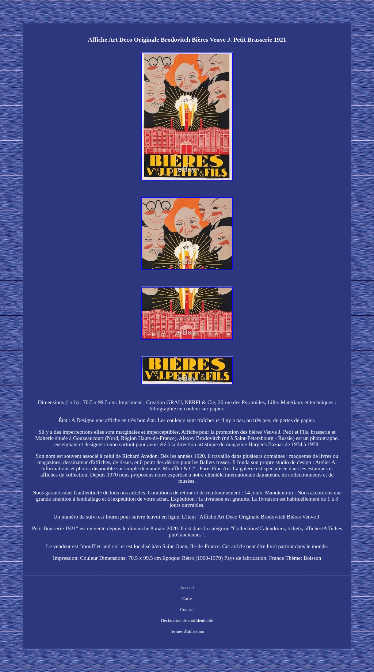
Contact (187, 609)
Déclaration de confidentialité (187, 620)
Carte (187, 598)
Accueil (187, 587)
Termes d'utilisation (187, 631)
